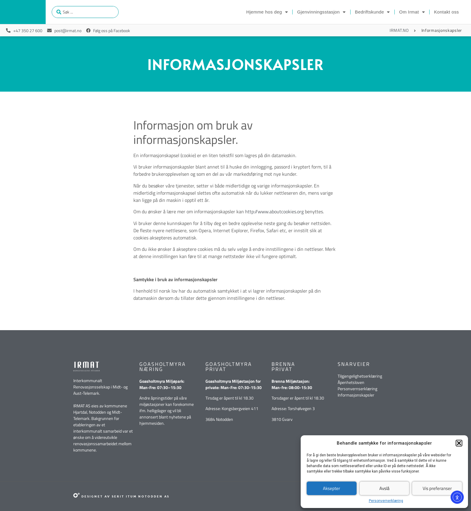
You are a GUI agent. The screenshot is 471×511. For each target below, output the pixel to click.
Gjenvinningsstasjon (321, 12)
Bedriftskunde (372, 12)
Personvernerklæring (386, 501)
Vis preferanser (437, 488)
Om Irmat (412, 12)
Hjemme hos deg (267, 12)
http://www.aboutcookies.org (274, 211)
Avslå (384, 488)
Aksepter (331, 488)
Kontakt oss (446, 11)
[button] (459, 443)
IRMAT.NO (399, 30)
